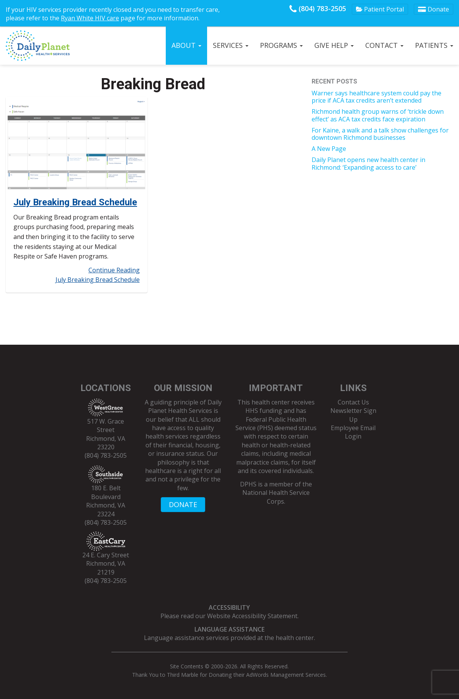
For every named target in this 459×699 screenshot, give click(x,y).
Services (230, 45)
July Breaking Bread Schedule (75, 202)
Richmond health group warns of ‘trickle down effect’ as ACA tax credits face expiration (378, 115)
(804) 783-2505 (317, 8)
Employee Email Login (353, 432)
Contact (384, 45)
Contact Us (353, 402)
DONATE (183, 504)
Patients (434, 45)
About (186, 45)
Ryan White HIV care (90, 18)
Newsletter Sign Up (353, 414)
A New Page (329, 148)
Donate (433, 9)
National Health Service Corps (276, 496)
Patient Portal (380, 9)
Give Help (334, 45)
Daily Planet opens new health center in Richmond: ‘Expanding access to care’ (368, 163)
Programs (281, 45)
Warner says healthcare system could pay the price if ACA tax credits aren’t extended (376, 97)
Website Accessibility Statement (252, 616)
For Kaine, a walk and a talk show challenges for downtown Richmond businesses (380, 134)
